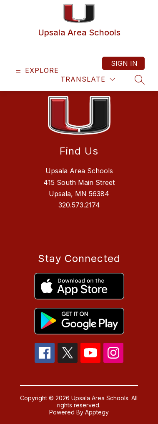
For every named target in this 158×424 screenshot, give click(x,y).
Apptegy (97, 412)
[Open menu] (36, 70)
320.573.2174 (79, 205)
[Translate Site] (87, 79)
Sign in (124, 63)
